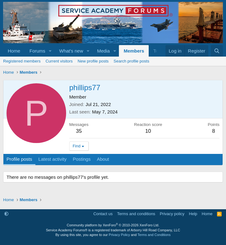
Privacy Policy (119, 235)
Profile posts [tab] (19, 159)
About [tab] (103, 159)
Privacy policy (172, 213)
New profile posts (93, 61)
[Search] (217, 51)
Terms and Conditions (154, 235)
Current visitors (59, 61)
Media (103, 50)
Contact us (103, 213)
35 (79, 131)
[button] (50, 51)
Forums (37, 50)
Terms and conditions (136, 213)
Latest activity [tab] (52, 159)
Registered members (22, 61)
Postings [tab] (82, 159)
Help (193, 213)
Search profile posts (131, 61)
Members (134, 50)
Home (14, 50)
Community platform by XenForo (113, 225)
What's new (71, 50)
